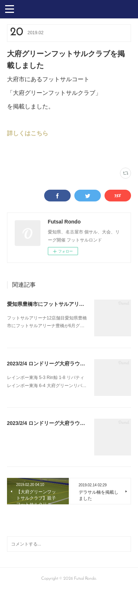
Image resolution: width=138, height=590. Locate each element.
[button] (9, 8)
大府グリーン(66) (21, 153)
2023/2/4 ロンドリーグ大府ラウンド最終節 (56, 363)
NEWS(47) (46, 153)
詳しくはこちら (27, 133)
